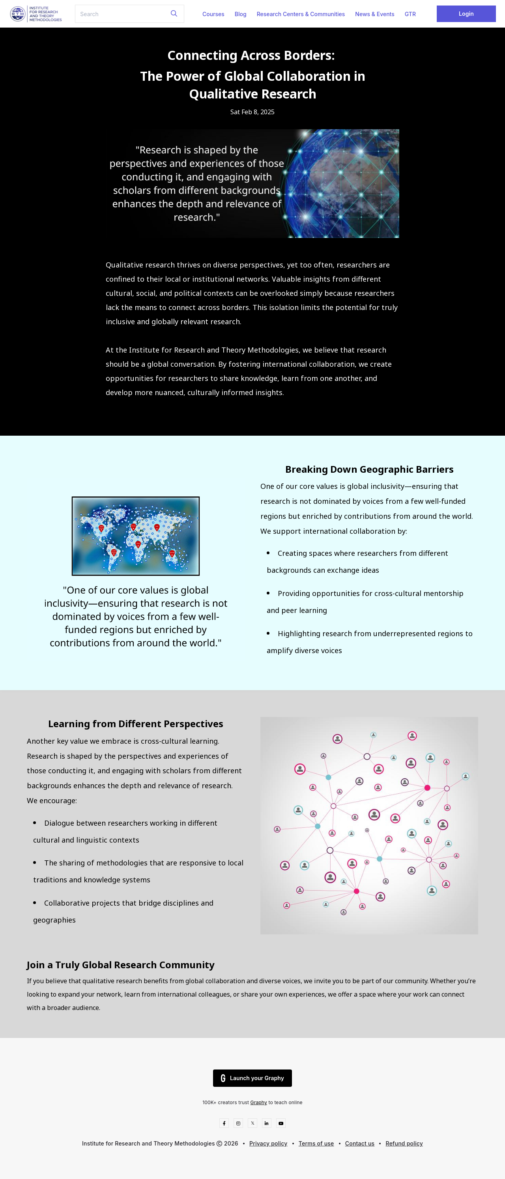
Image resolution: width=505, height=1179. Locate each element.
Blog (241, 14)
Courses (213, 14)
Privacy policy (268, 1143)
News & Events (374, 14)
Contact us (360, 1143)
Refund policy (404, 1143)
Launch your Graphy (252, 1078)
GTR (410, 14)
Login (466, 13)
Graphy (259, 1102)
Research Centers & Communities (301, 14)
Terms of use (316, 1143)
